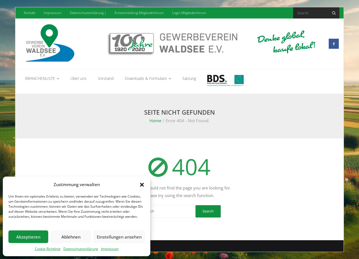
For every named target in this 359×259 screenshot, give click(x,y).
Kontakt (29, 12)
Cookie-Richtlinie (48, 248)
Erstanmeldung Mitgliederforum (139, 12)
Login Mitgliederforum (189, 12)
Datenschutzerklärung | (88, 12)
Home (155, 120)
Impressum (110, 248)
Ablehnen (70, 237)
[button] (142, 185)
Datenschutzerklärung (80, 248)
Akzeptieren (28, 237)
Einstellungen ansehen (119, 237)
